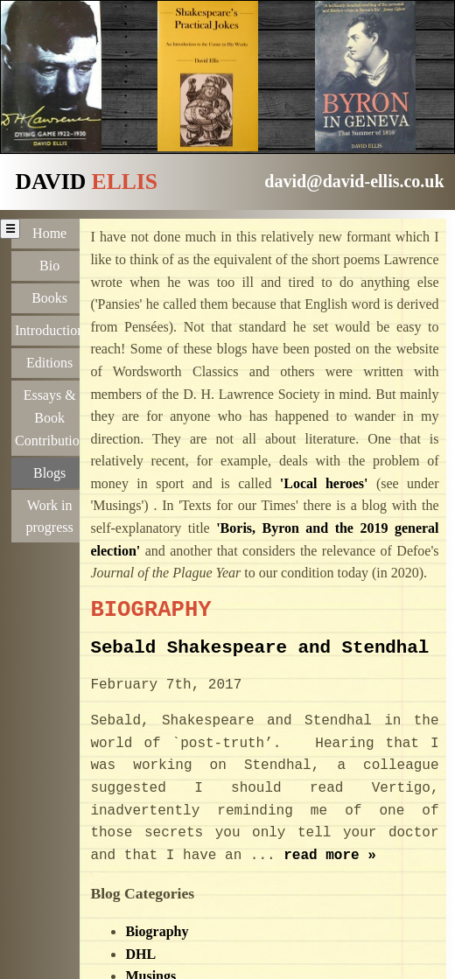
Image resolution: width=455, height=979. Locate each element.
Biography (156, 931)
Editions (49, 362)
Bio (49, 265)
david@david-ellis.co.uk (354, 181)
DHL (140, 954)
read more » (330, 855)
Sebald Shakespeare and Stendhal (259, 647)
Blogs (49, 471)
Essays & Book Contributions (51, 417)
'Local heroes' (324, 483)
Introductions (51, 330)
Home (49, 233)
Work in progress (50, 514)
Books (49, 297)
